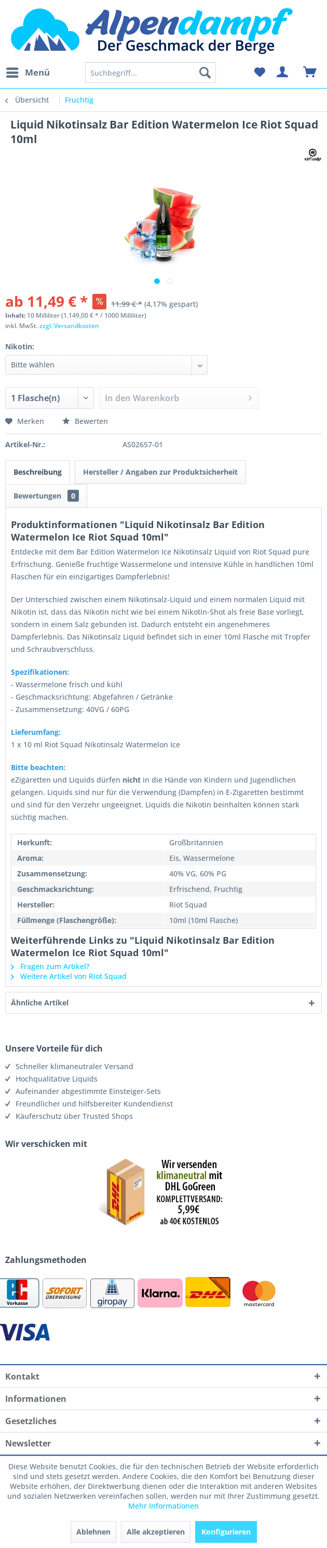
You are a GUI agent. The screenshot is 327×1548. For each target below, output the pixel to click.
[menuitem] (27, 72)
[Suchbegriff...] (150, 72)
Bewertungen (46, 496)
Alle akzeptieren (156, 1532)
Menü (28, 71)
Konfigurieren (226, 1532)
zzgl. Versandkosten (69, 325)
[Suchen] (205, 72)
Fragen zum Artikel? (50, 966)
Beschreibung (37, 472)
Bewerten (85, 421)
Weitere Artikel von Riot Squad (69, 976)
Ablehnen (93, 1532)
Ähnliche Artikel (40, 1002)
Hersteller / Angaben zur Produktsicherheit (160, 472)
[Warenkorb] (310, 72)
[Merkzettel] (259, 72)
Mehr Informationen (163, 1506)
